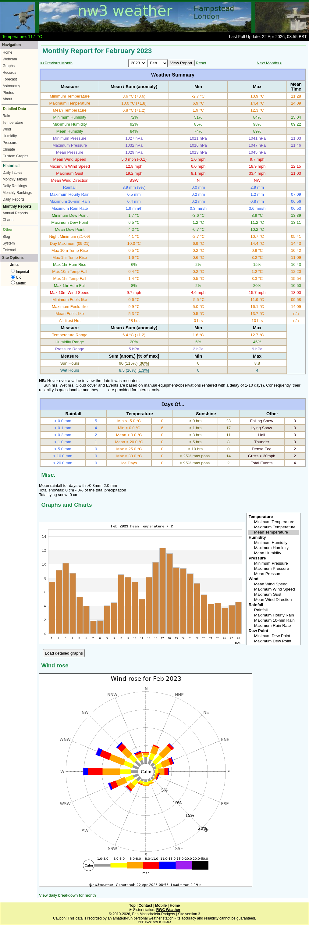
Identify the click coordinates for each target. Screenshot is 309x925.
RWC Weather (168, 910)
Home (7, 52)
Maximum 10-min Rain (273, 620)
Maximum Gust (273, 594)
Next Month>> (269, 63)
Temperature (13, 122)
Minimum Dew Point (273, 636)
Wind (7, 129)
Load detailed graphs (64, 653)
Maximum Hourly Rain (273, 615)
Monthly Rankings (17, 193)
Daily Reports (14, 199)
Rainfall (273, 610)
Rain (6, 116)
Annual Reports (15, 213)
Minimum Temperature (273, 522)
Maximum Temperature (273, 527)
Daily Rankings (15, 186)
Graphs (9, 66)
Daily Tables (12, 172)
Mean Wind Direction (273, 599)
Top (132, 905)
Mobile (161, 905)
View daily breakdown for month (67, 895)
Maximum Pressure (273, 568)
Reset (201, 63)
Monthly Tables (15, 179)
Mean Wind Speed (273, 584)
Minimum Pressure (273, 563)
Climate (9, 149)
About (7, 99)
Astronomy (11, 86)
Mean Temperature (273, 532)
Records (9, 72)
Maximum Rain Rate (273, 625)
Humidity (10, 136)
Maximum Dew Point (273, 641)
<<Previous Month (56, 63)
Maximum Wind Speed (273, 589)
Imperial (20, 272)
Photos (8, 93)
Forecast (10, 79)
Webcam (10, 59)
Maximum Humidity (273, 548)
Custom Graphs (15, 156)
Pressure (10, 143)
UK (16, 277)
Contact (145, 905)
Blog (6, 236)
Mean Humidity (273, 553)
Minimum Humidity (273, 542)
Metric (18, 283)
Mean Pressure (273, 574)
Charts (8, 220)
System (9, 243)
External (9, 250)
